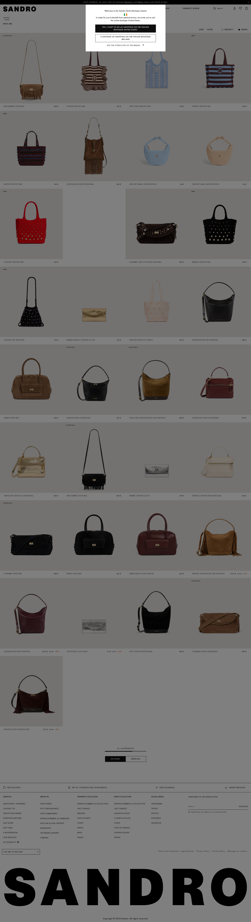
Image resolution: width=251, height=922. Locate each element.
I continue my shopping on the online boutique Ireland (125, 38)
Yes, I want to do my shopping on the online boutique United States (125, 28)
